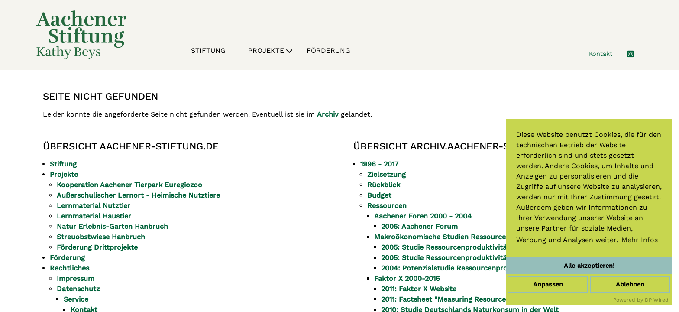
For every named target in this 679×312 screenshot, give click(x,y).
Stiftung (208, 50)
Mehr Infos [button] (639, 240)
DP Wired (657, 300)
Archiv (328, 114)
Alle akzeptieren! (589, 265)
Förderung (328, 50)
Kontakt (600, 53)
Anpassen (548, 284)
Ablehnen (630, 284)
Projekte (270, 52)
